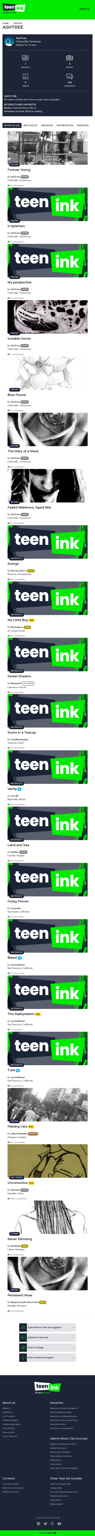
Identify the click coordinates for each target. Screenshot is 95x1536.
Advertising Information (60, 1412)
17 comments (16, 748)
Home (6, 23)
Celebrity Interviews (12, 1424)
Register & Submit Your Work (63, 1444)
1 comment (15, 1029)
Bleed (13, 958)
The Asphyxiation (21, 1014)
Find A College (31, 1347)
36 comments (16, 579)
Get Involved (55, 1464)
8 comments (16, 861)
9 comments (16, 185)
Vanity (12, 789)
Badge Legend (56, 1504)
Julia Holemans (19, 1133)
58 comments (16, 636)
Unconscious (18, 1183)
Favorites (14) (65, 125)
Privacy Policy (9, 1432)
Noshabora (17, 627)
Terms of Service (10, 1436)
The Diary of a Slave (23, 451)
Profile (18, 23)
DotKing (15, 1245)
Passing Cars (17, 1126)
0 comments (16, 242)
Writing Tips (55, 1460)
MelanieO (16, 683)
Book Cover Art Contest (13, 1488)
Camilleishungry (19, 739)
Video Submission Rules (60, 1456)
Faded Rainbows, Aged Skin (29, 507)
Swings (13, 564)
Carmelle (16, 908)
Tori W (14, 795)
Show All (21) (12, 125)
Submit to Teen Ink (33, 1337)
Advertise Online (57, 1424)
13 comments (16, 973)
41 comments (16, 467)
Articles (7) (30, 125)
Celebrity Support (10, 1420)
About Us (7, 1408)
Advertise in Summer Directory (64, 1420)
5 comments (16, 692)
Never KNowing (20, 1239)
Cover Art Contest (11, 1484)
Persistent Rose (20, 1295)
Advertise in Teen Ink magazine (64, 1408)
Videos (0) (83, 125)
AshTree (15, 176)
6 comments (16, 1311)
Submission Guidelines (60, 1452)
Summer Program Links (60, 1484)
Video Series (55, 1500)
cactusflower (18, 964)
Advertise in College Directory (63, 1416)
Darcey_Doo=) (19, 570)
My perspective (19, 282)
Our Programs (9, 1416)
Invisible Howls (19, 338)
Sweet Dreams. (20, 676)
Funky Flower (18, 901)
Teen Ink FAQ (8, 1428)
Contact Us (7, 1412)
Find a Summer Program (36, 1357)
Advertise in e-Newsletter (61, 1428)
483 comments (17, 1198)
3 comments (16, 916)
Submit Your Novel (58, 1448)
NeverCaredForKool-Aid (24, 1302)
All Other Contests (11, 1492)
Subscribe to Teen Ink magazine (64, 1468)
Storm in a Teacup (22, 732)
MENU (84, 8)
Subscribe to (40, 1327)
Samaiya (15, 1189)
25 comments (16, 804)
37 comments (16, 1142)
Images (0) (47, 125)
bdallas (15, 851)
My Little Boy (18, 620)
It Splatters (16, 226)
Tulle (11, 1070)
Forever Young (19, 170)
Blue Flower (17, 395)
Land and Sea (18, 845)
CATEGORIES (47, 1533)
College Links (56, 1488)
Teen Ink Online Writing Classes (64, 1492)
